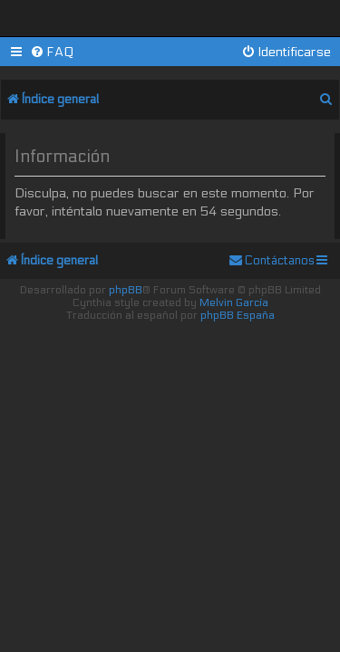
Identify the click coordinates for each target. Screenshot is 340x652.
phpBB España (237, 315)
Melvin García (233, 302)
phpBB (125, 289)
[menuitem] (52, 52)
